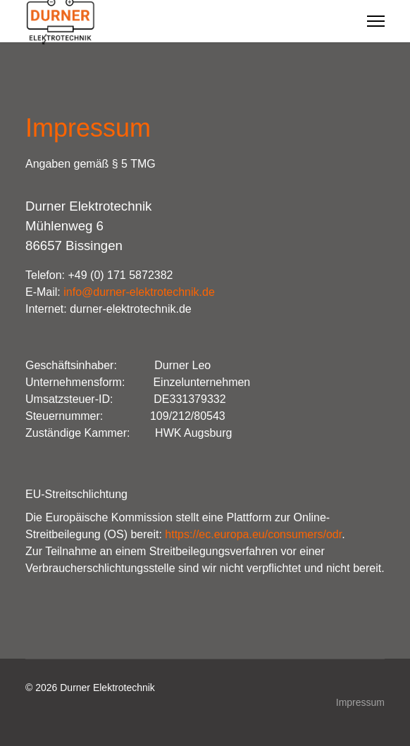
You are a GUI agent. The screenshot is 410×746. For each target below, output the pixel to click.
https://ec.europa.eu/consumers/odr (253, 534)
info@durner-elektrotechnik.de (139, 292)
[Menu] (376, 21)
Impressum (360, 702)
